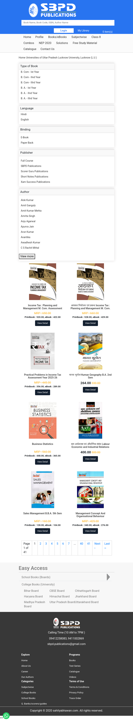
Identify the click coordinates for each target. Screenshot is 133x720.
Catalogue (30, 49)
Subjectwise (79, 37)
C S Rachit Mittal (30, 247)
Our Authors (27, 677)
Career (24, 671)
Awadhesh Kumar (30, 242)
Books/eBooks (57, 37)
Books (72, 660)
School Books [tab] (36, 577)
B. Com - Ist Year (30, 71)
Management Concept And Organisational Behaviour (90, 515)
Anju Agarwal (28, 221)
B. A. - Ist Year (28, 87)
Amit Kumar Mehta (31, 210)
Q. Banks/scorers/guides (34, 703)
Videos (72, 677)
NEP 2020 (45, 43)
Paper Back (27, 142)
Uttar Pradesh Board (62, 602)
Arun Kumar (27, 231)
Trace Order (75, 698)
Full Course (27, 160)
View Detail (42, 323)
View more (27, 256)
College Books (28, 692)
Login (64, 30)
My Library (83, 30)
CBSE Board (57, 590)
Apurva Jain (27, 226)
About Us (26, 666)
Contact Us (48, 49)
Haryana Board (33, 596)
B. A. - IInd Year (29, 93)
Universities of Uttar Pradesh (41, 57)
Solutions (62, 43)
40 (81, 543)
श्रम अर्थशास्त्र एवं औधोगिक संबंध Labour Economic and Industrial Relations (90, 445)
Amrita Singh (28, 216)
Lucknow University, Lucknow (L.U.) (77, 57)
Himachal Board (60, 596)
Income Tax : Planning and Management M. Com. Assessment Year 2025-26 (42, 308)
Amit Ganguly (28, 205)
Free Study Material (85, 43)
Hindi (24, 114)
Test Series (75, 666)
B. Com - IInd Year (31, 77)
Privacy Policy (76, 692)
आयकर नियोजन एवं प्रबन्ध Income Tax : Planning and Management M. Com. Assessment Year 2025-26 (90, 308)
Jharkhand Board (86, 596)
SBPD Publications (31, 166)
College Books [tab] (38, 584)
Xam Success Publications (35, 181)
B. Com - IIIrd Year (31, 82)
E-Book (25, 137)
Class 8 (96, 37)
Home (27, 37)
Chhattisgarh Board (87, 590)
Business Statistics (42, 444)
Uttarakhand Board (87, 602)
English (25, 119)
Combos (29, 43)
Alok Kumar (27, 200)
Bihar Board (31, 590)
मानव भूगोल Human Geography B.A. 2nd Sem (90, 376)
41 (88, 543)
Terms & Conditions (79, 687)
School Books (28, 698)
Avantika (25, 237)
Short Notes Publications (34, 176)
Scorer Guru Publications (34, 171)
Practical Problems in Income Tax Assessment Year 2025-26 (42, 376)
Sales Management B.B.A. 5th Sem (42, 513)
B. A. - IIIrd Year (29, 98)
